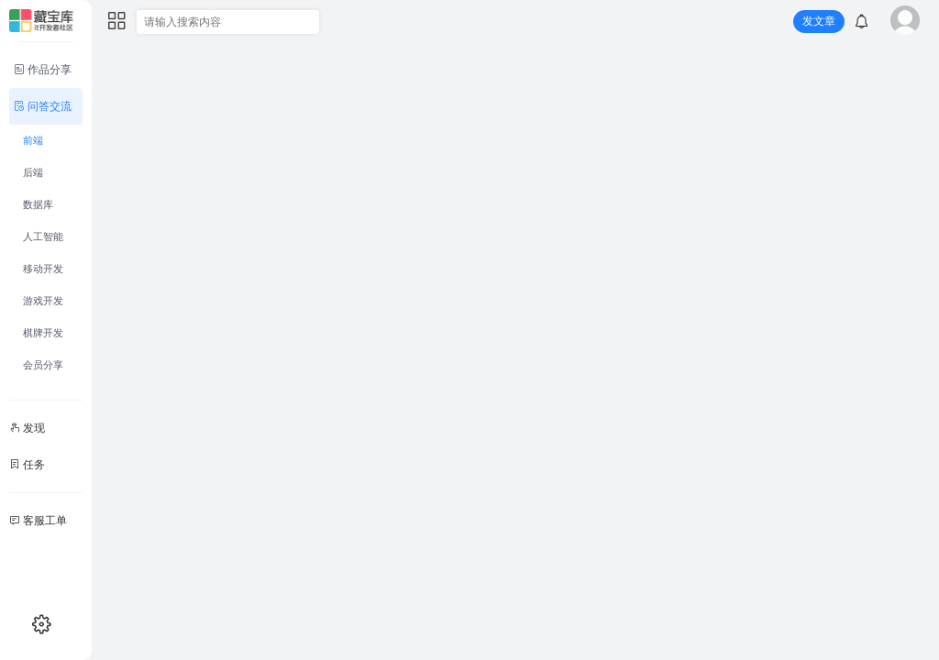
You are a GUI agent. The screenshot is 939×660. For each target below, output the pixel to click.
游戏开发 (43, 300)
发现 (27, 428)
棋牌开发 (43, 332)
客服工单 (38, 520)
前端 (33, 140)
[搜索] (305, 23)
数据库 (38, 204)
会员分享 (43, 364)
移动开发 (43, 268)
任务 (27, 464)
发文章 (818, 21)
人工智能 (43, 236)
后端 (33, 172)
